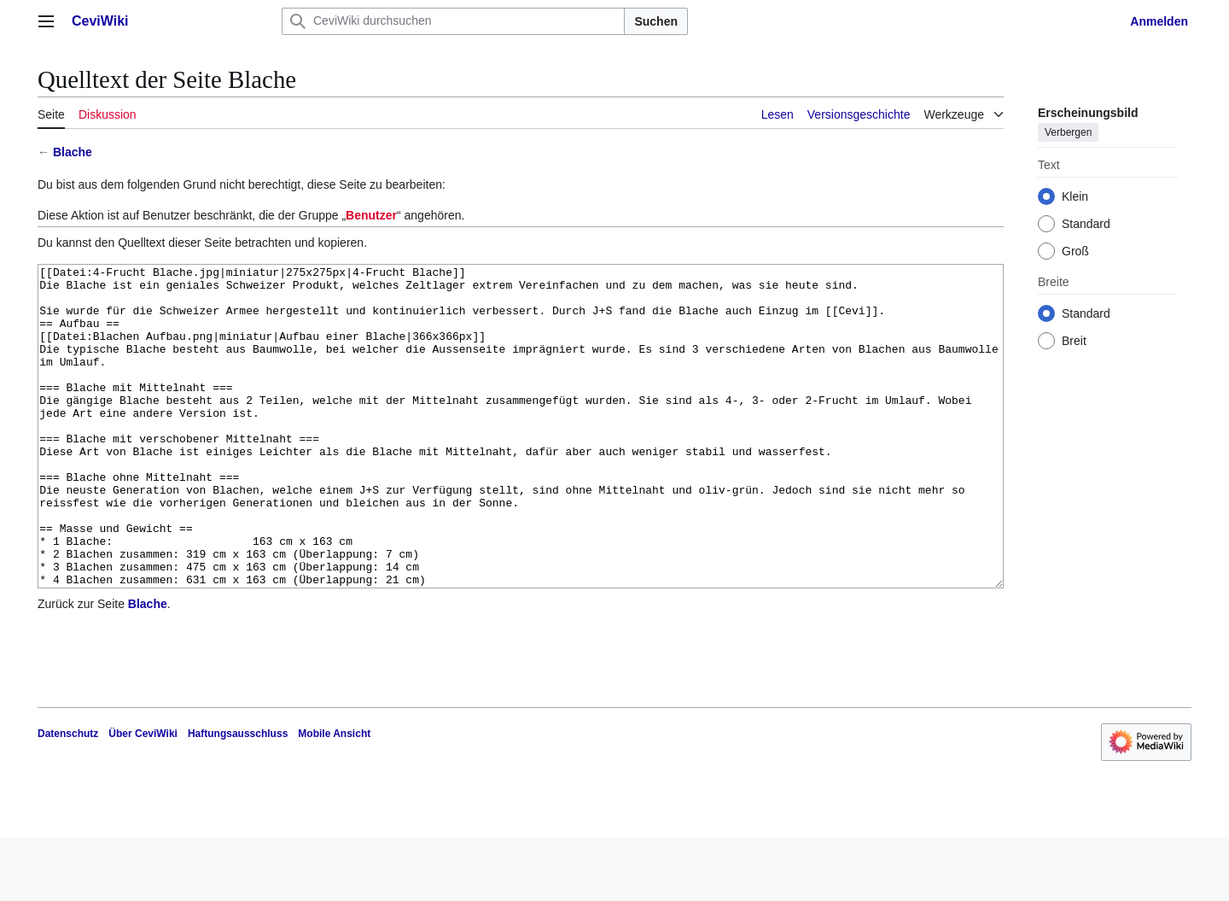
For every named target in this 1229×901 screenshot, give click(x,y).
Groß (1075, 251)
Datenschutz (68, 798)
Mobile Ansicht (334, 798)
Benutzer (371, 215)
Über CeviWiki (143, 798)
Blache (72, 152)
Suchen (656, 21)
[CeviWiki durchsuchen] (453, 21)
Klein (1075, 196)
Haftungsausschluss (238, 798)
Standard (1086, 224)
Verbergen (1068, 132)
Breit (1074, 341)
